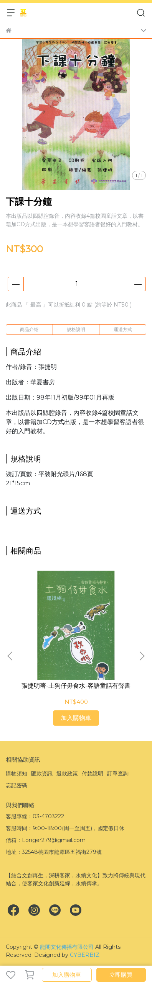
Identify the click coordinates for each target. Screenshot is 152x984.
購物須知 (16, 773)
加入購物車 (66, 974)
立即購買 (120, 974)
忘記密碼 (16, 785)
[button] (141, 656)
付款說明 (92, 773)
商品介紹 (29, 329)
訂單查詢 (118, 773)
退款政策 (67, 773)
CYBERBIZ (84, 954)
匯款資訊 (42, 773)
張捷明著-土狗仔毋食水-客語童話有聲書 (76, 685)
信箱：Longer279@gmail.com (46, 840)
